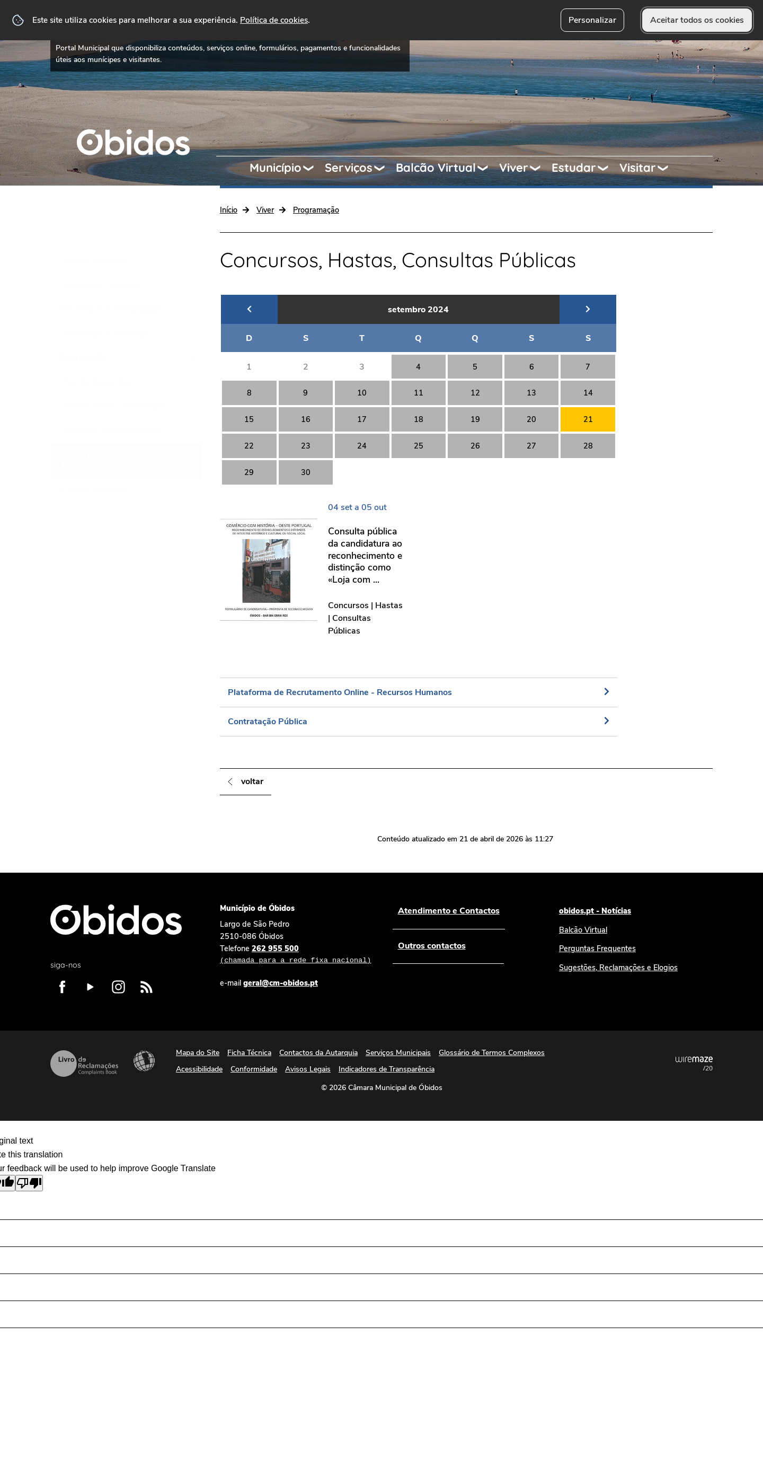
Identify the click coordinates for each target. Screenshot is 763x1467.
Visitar (637, 167)
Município (275, 167)
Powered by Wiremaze (694, 1063)
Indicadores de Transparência (386, 1069)
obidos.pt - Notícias (595, 911)
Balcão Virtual (436, 167)
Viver (513, 167)
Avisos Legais (308, 1069)
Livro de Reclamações (84, 1063)
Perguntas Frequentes (597, 948)
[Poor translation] (29, 1183)
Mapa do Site (197, 1053)
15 (249, 419)
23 (305, 446)
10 (362, 393)
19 (475, 419)
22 (249, 446)
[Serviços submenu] (384, 168)
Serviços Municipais (398, 1053)
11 (418, 393)
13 (531, 393)
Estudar (574, 167)
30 (305, 472)
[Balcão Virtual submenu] (487, 168)
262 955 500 (295, 955)
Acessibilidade (144, 1060)
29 (249, 472)
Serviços (348, 167)
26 (475, 446)
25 (418, 446)
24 (362, 446)
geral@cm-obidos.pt (280, 983)
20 (531, 419)
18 (418, 419)
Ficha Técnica (249, 1053)
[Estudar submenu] (607, 168)
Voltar (252, 781)
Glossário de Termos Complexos (492, 1053)
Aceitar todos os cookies (697, 20)
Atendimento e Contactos (448, 911)
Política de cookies (274, 19)
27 (531, 446)
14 (588, 393)
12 (475, 393)
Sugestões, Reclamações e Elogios (618, 967)
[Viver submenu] (540, 168)
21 (588, 419)
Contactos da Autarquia (318, 1053)
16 (305, 419)
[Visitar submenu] (667, 168)
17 (362, 419)
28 (588, 446)
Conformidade (253, 1069)
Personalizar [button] (592, 20)
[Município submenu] (313, 168)
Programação (316, 210)
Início (228, 210)
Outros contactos (431, 946)
